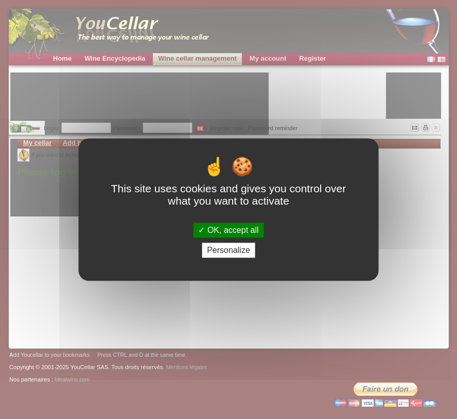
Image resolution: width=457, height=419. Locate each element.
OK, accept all (228, 230)
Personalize (228, 250)
